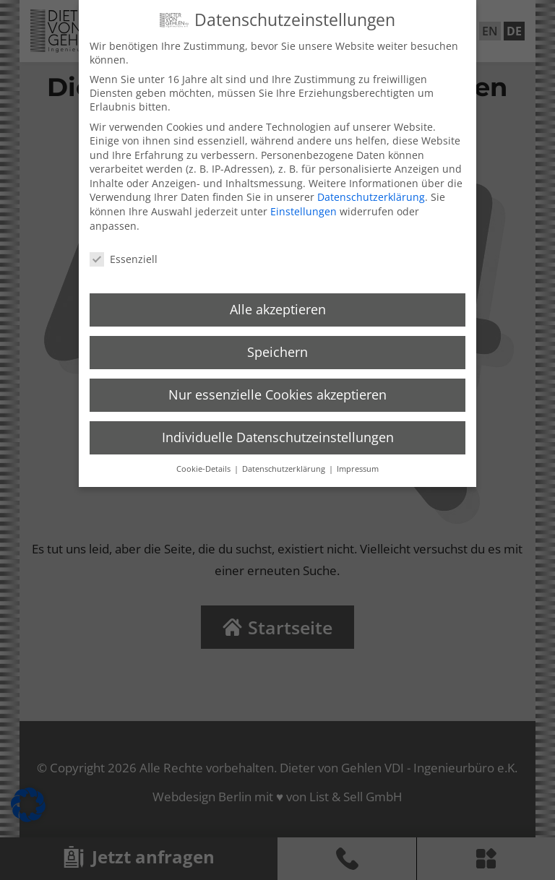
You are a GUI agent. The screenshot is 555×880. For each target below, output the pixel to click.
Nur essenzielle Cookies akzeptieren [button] (277, 388)
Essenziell (124, 252)
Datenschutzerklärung (371, 191)
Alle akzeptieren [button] (278, 302)
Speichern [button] (277, 345)
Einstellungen (303, 205)
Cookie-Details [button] (204, 462)
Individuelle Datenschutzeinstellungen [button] (278, 430)
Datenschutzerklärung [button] (284, 462)
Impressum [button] (358, 462)
